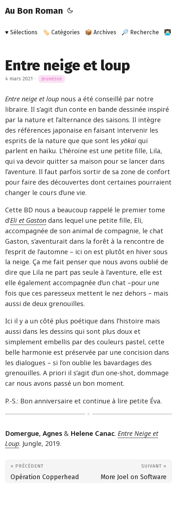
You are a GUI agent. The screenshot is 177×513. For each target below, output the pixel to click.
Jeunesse (51, 79)
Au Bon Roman (34, 11)
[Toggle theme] (70, 11)
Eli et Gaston (28, 220)
